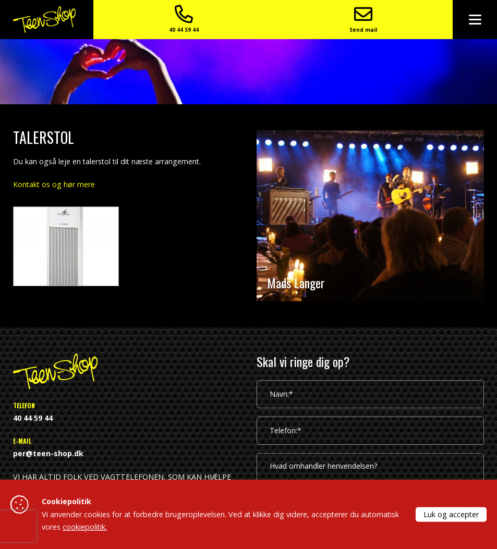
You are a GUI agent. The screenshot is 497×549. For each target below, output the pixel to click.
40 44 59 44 (382, 20)
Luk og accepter (451, 514)
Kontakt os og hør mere (54, 184)
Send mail (429, 20)
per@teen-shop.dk (48, 453)
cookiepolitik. (85, 527)
